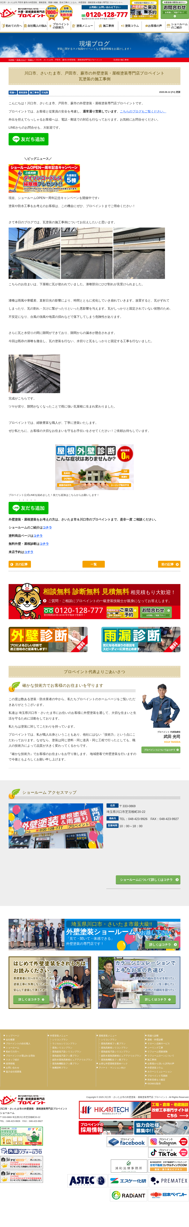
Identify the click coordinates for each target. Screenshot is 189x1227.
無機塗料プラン (60, 1067)
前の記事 (167, 564)
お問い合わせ (12, 1067)
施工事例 (106, 25)
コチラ (47, 527)
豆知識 (44, 92)
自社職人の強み (35, 25)
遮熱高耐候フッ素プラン (113, 1043)
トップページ (12, 1035)
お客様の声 (153, 25)
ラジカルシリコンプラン (64, 1043)
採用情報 (10, 1063)
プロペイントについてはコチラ (159, 750)
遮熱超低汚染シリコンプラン (66, 1051)
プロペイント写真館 (157, 1075)
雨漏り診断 (153, 1035)
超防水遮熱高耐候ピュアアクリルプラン (72, 1059)
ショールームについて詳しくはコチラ (146, 879)
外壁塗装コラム (155, 1067)
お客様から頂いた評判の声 (160, 1063)
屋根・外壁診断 (155, 1039)
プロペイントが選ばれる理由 (20, 1055)
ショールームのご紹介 (177, 26)
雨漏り (12, 92)
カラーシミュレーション (159, 1071)
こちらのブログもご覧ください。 (143, 111)
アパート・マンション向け (112, 1067)
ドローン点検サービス (158, 1043)
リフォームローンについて (160, 1055)
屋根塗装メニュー (108, 1035)
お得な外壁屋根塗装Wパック (113, 1063)
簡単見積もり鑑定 (156, 1079)
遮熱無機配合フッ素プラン (65, 1063)
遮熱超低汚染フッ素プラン (65, 1055)
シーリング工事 (155, 1047)
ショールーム (12, 1047)
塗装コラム (130, 25)
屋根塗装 (23, 92)
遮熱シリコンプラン (62, 1047)
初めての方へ (12, 26)
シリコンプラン (60, 1039)
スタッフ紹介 (12, 1059)
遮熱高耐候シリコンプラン (114, 1047)
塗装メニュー (82, 26)
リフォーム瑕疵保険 (157, 1051)
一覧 (94, 564)
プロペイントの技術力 (59, 26)
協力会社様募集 (13, 1071)
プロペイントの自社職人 (18, 1043)
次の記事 (21, 564)
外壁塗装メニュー (59, 1035)
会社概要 (10, 1039)
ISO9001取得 (154, 1083)
